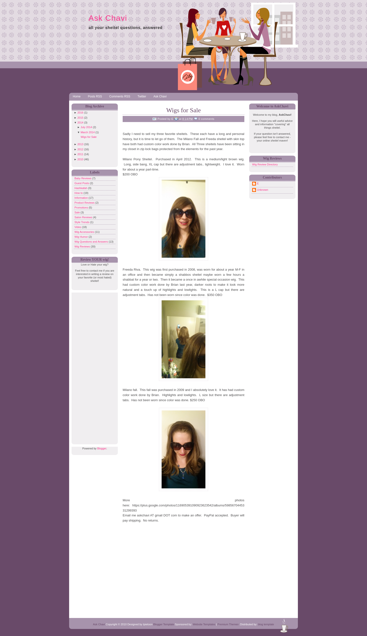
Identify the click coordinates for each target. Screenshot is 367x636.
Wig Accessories (84, 231)
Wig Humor (81, 236)
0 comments (206, 118)
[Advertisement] (93, 366)
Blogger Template (163, 624)
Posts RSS (95, 96)
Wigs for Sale (88, 136)
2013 (80, 144)
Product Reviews (84, 202)
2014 (80, 122)
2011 (80, 154)
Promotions (81, 207)
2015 (80, 117)
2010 (80, 159)
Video (78, 227)
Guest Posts (82, 183)
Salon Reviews (83, 217)
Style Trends (82, 222)
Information (81, 197)
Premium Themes (228, 624)
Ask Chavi (108, 18)
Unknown (262, 189)
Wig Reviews (82, 246)
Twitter (142, 96)
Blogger (101, 448)
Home (77, 96)
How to (78, 192)
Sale (77, 212)
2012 (80, 149)
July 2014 (86, 127)
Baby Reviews (83, 178)
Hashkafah (81, 188)
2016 (80, 112)
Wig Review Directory (265, 164)
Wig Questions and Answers (91, 241)
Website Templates (204, 624)
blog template (266, 624)
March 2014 (88, 132)
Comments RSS (119, 96)
